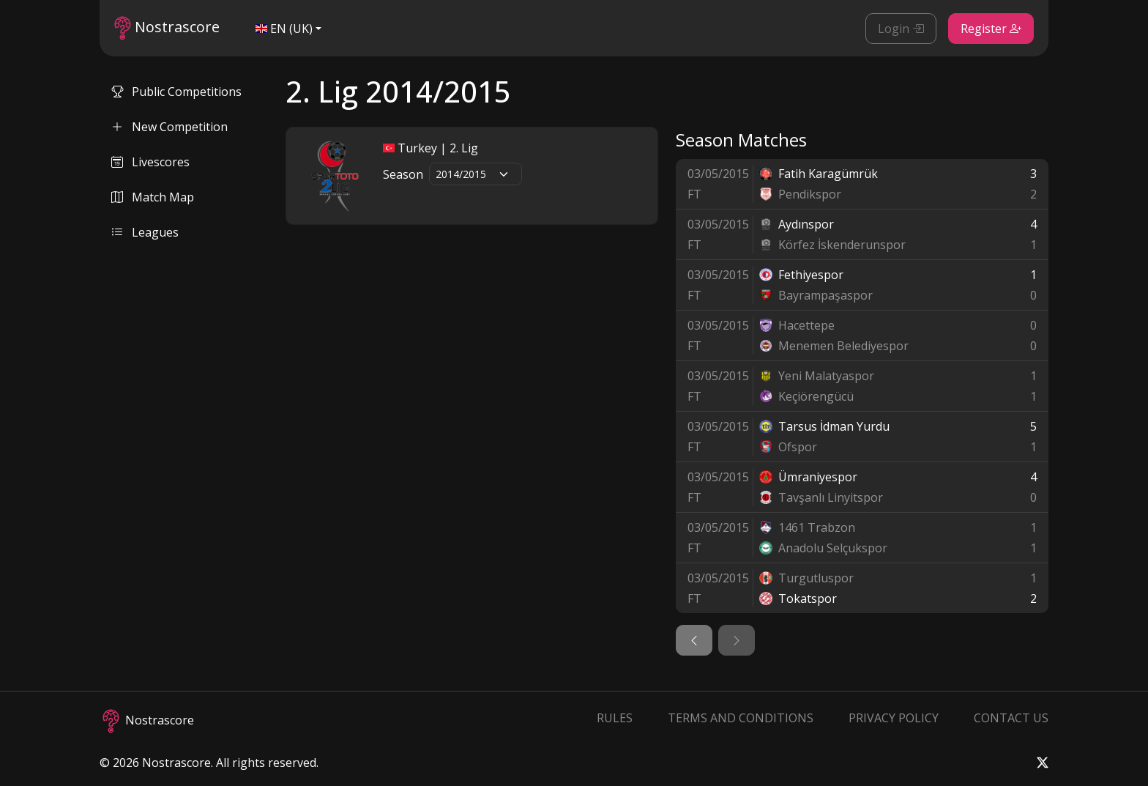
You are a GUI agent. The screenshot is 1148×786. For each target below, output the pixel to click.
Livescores (150, 162)
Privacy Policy (894, 718)
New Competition (169, 127)
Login (901, 29)
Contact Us (1011, 718)
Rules (615, 718)
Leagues (145, 232)
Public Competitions (176, 92)
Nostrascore (167, 28)
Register (991, 29)
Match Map (152, 197)
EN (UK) (284, 29)
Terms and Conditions (740, 718)
